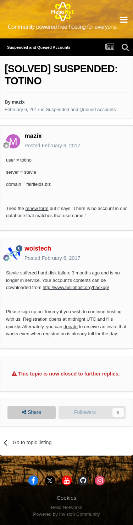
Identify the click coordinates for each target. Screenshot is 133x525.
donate (70, 326)
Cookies (67, 498)
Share (31, 412)
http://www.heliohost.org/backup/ (76, 287)
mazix (18, 102)
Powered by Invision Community (66, 514)
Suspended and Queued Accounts (81, 109)
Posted (52, 145)
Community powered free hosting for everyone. (63, 27)
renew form (36, 208)
